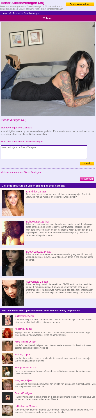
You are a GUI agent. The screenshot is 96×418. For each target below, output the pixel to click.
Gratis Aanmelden (80, 4)
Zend (87, 163)
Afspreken (87, 178)
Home (5, 13)
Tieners (16, 13)
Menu (48, 18)
